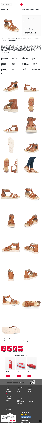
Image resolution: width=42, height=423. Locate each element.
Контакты (18, 391)
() (33, 17)
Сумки (7, 405)
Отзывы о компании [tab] (11, 40)
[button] (2, 21)
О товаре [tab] (4, 38)
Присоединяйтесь (25, 417)
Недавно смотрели (9, 409)
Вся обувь (7, 389)
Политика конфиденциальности (21, 401)
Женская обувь (8, 398)
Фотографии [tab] (19, 38)
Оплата (29, 389)
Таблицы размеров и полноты (31, 397)
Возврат (29, 393)
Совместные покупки (9, 407)
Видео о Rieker (19, 403)
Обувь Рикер (8, 400)
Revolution (8, 393)
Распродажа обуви (9, 394)
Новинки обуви (8, 391)
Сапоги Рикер (8, 402)
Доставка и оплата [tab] (27, 38)
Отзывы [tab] (4, 40)
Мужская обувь (8, 396)
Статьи (18, 393)
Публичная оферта (20, 398)
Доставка (29, 391)
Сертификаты (30, 399)
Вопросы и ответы (31, 401)
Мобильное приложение (21, 396)
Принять (12, 420)
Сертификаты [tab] (36, 38)
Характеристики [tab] (11, 38)
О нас (18, 389)
